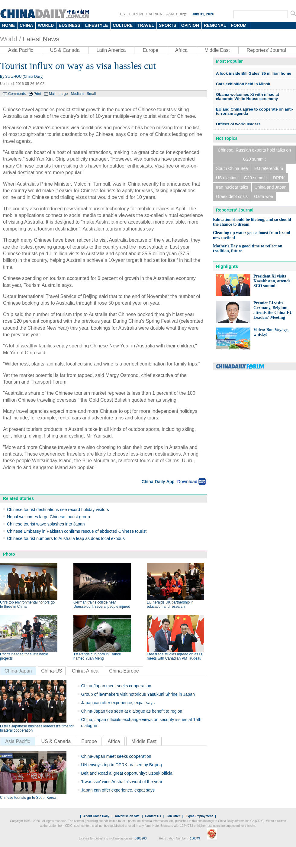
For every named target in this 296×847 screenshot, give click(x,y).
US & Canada (65, 50)
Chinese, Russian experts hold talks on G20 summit (254, 155)
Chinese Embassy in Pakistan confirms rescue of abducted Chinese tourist (76, 531)
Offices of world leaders (238, 124)
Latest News (41, 39)
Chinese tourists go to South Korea (28, 797)
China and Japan (271, 187)
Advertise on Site (127, 816)
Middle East (217, 50)
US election (227, 177)
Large (63, 94)
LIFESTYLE (96, 25)
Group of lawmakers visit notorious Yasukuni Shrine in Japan (138, 694)
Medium (77, 94)
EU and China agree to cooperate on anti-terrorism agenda (254, 111)
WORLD (46, 25)
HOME (8, 25)
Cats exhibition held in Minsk (243, 84)
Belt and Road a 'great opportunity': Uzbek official (127, 773)
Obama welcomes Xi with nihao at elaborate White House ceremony (247, 96)
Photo (9, 554)
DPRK (279, 177)
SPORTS (167, 25)
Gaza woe (263, 196)
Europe (150, 50)
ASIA (170, 14)
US (122, 14)
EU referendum (268, 168)
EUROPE (137, 14)
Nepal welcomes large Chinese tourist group (48, 516)
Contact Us (153, 816)
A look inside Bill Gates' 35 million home (253, 73)
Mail (52, 94)
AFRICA (155, 14)
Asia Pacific (20, 50)
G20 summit (255, 177)
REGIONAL (215, 25)
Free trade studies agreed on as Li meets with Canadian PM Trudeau (174, 656)
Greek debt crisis (232, 196)
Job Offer (173, 816)
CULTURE (123, 25)
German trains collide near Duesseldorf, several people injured (101, 604)
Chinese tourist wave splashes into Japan (46, 524)
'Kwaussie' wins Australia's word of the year (121, 781)
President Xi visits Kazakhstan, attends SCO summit (271, 281)
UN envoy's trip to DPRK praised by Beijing (121, 764)
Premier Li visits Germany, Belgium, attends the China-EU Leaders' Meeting (273, 310)
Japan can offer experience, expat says (118, 702)
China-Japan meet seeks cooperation (116, 685)
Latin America (111, 50)
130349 (195, 838)
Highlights (227, 266)
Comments (17, 94)
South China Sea (232, 168)
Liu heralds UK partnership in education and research (170, 604)
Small (91, 94)
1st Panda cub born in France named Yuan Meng (97, 656)
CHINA (26, 25)
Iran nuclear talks (232, 187)
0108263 (140, 838)
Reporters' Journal (266, 50)
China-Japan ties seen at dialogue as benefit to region (131, 711)
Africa (181, 50)
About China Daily (96, 816)
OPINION (190, 25)
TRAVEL (145, 25)
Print (37, 94)
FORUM (238, 25)
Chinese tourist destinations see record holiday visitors (58, 509)
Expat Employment (199, 816)
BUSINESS (69, 25)
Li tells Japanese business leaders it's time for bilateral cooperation (37, 728)
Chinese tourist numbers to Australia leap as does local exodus (66, 538)
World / (10, 39)
